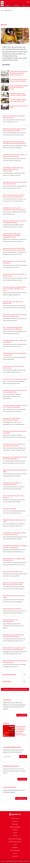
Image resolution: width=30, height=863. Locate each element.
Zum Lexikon (22, 779)
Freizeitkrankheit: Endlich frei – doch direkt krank (18, 100)
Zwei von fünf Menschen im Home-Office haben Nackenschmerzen (14, 196)
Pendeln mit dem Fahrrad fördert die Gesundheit (14, 432)
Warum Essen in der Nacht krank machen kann (13, 367)
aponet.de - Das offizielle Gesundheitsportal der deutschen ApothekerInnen (10, 2)
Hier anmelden (22, 715)
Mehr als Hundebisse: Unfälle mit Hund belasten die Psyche (19, 87)
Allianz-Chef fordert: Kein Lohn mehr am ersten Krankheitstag (14, 315)
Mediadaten (15, 847)
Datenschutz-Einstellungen (15, 839)
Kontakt (15, 832)
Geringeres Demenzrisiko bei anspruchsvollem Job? (12, 483)
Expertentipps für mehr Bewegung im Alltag (15, 471)
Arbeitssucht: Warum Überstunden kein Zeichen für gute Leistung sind (14, 249)
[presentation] (28, 5)
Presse (15, 844)
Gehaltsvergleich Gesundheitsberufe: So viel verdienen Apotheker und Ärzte (14, 288)
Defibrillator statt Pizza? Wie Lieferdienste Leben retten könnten (14, 209)
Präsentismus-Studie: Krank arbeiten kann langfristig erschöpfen (14, 129)
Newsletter (15, 856)
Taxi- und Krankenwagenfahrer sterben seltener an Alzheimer (12, 328)
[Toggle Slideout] (28, 2)
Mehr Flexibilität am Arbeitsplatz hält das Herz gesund (15, 661)
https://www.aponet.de (15, 814)
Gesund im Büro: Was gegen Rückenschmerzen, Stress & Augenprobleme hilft (11, 235)
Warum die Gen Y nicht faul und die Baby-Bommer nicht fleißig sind (14, 648)
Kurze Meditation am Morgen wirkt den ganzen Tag (14, 559)
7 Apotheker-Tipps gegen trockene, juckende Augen (18, 94)
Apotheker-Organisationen (15, 841)
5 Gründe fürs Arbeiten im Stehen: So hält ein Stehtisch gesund (14, 155)
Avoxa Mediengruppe (15, 850)
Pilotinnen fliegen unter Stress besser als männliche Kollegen (14, 221)
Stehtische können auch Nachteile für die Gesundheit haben (15, 391)
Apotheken (16, 5)
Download (15, 830)
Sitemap (15, 835)
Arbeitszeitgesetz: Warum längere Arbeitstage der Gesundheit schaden (14, 142)
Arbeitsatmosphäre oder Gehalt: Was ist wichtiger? (14, 341)
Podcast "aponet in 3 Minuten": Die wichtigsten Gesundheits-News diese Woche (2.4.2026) (21, 731)
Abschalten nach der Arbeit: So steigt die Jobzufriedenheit (14, 183)
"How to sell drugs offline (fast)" (13, 571)
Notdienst (7, 5)
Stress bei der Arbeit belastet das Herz (15, 379)
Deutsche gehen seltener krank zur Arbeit (14, 596)
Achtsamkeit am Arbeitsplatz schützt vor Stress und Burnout (14, 533)
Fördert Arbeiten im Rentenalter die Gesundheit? (14, 262)
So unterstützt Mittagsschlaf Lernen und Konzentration (18, 80)
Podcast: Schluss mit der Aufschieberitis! (10, 620)
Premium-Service (15, 818)
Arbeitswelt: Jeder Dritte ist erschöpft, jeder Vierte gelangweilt (15, 546)
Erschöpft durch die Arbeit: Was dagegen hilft (13, 302)
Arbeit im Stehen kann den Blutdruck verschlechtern (14, 354)
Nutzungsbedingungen (15, 827)
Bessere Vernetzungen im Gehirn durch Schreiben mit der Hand (13, 583)
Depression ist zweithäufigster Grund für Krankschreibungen (14, 458)
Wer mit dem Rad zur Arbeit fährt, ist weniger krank (14, 275)
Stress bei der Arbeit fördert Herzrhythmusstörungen (12, 419)
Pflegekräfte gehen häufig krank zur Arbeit (14, 521)
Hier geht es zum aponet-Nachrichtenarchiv (15, 689)
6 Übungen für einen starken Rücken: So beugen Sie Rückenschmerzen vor (19, 73)
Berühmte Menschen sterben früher (19, 106)
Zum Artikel (6, 64)
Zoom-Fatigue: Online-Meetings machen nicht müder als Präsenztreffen (13, 169)
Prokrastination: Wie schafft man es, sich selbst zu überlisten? (14, 445)
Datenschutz (15, 824)
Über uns (15, 853)
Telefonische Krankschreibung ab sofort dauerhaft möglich (13, 635)
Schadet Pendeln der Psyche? (12, 609)
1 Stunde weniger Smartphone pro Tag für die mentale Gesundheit (15, 406)
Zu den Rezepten (21, 798)
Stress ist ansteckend (9, 509)
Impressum (15, 821)
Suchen (23, 756)
